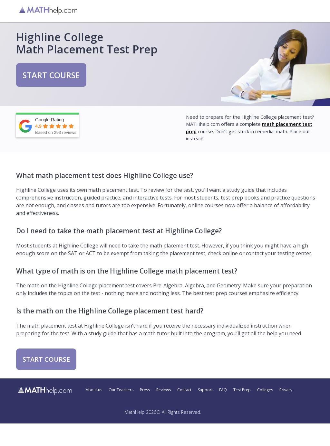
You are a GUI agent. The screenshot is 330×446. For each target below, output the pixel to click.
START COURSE (51, 75)
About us (94, 390)
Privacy (285, 390)
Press (145, 390)
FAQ (223, 390)
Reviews (163, 390)
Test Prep (242, 390)
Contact (184, 390)
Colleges (265, 390)
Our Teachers (121, 390)
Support (205, 390)
